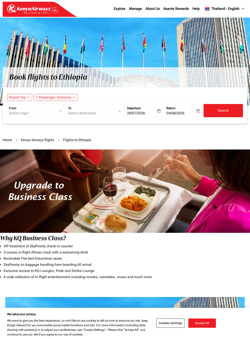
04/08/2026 (175, 113)
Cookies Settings (170, 323)
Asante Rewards (176, 9)
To (69, 108)
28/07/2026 (136, 113)
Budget (131, 306)
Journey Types (198, 306)
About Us (152, 9)
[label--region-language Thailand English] (224, 9)
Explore (119, 9)
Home (7, 140)
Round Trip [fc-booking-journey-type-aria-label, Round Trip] (17, 97)
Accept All (202, 323)
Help (196, 9)
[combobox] (33, 113)
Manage (135, 9)
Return (170, 108)
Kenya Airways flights (37, 140)
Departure (133, 108)
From (12, 108)
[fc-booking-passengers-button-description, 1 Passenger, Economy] (53, 97)
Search (223, 110)
